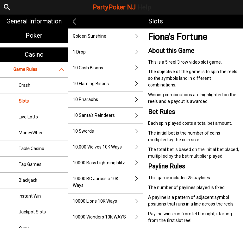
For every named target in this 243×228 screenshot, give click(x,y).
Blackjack (28, 180)
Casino (34, 54)
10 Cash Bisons (108, 68)
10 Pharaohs (108, 99)
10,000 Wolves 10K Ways (108, 147)
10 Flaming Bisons (108, 84)
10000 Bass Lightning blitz (108, 163)
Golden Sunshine (108, 36)
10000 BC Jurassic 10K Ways (108, 182)
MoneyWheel (32, 132)
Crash (24, 85)
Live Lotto (28, 116)
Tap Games (30, 164)
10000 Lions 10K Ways (108, 201)
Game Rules (40, 69)
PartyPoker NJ (121, 7)
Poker (34, 35)
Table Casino (31, 148)
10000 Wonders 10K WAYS (108, 217)
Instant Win (30, 196)
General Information (34, 21)
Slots (24, 101)
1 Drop (108, 52)
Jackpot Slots (32, 211)
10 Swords (108, 131)
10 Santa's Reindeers (108, 115)
